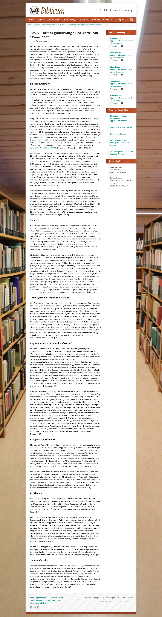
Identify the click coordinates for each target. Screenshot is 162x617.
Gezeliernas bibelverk (38, 603)
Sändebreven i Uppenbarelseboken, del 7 (121, 39)
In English (119, 19)
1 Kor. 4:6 (95, 105)
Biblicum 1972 (58, 25)
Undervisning (69, 19)
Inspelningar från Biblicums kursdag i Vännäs (121, 153)
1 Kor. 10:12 (80, 584)
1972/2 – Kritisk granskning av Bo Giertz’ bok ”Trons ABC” (83, 25)
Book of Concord (53, 600)
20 (47, 140)
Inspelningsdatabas (37, 598)
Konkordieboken (36, 600)
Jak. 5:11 (58, 142)
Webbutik (107, 19)
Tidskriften (83, 19)
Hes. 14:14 (41, 140)
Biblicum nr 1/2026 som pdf (121, 127)
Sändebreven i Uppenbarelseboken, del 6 (121, 54)
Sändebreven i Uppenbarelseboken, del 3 (121, 96)
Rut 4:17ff (43, 134)
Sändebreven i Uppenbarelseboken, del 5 (121, 68)
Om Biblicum (54, 19)
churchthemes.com (127, 602)
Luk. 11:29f (52, 148)
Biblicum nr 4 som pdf (119, 134)
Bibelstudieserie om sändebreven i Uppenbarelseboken (118, 118)
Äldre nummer (47, 25)
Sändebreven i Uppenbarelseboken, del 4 (121, 82)
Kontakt (96, 19)
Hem (31, 19)
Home (29, 25)
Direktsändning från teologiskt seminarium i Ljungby (120, 142)
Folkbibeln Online (56, 598)
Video (121, 46)
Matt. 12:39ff (42, 148)
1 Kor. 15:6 (43, 429)
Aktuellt (41, 19)
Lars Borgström (118, 43)
